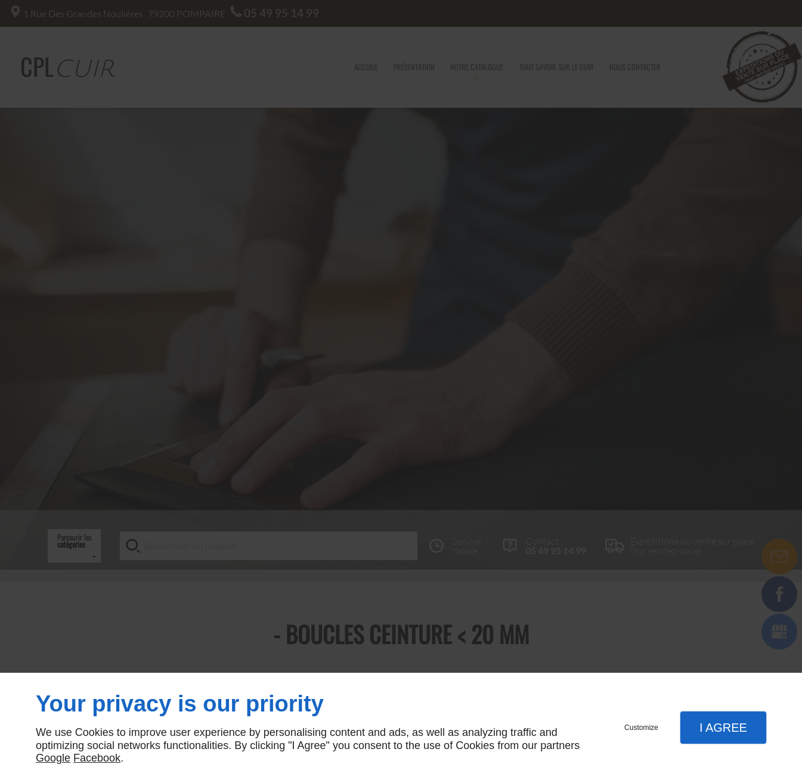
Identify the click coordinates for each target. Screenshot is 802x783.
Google (53, 758)
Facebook (96, 758)
